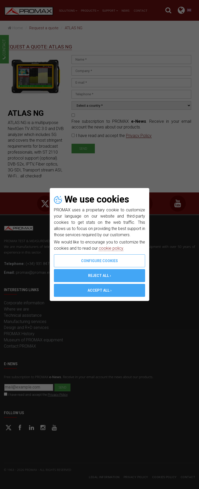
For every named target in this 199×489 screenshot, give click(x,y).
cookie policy (111, 248)
